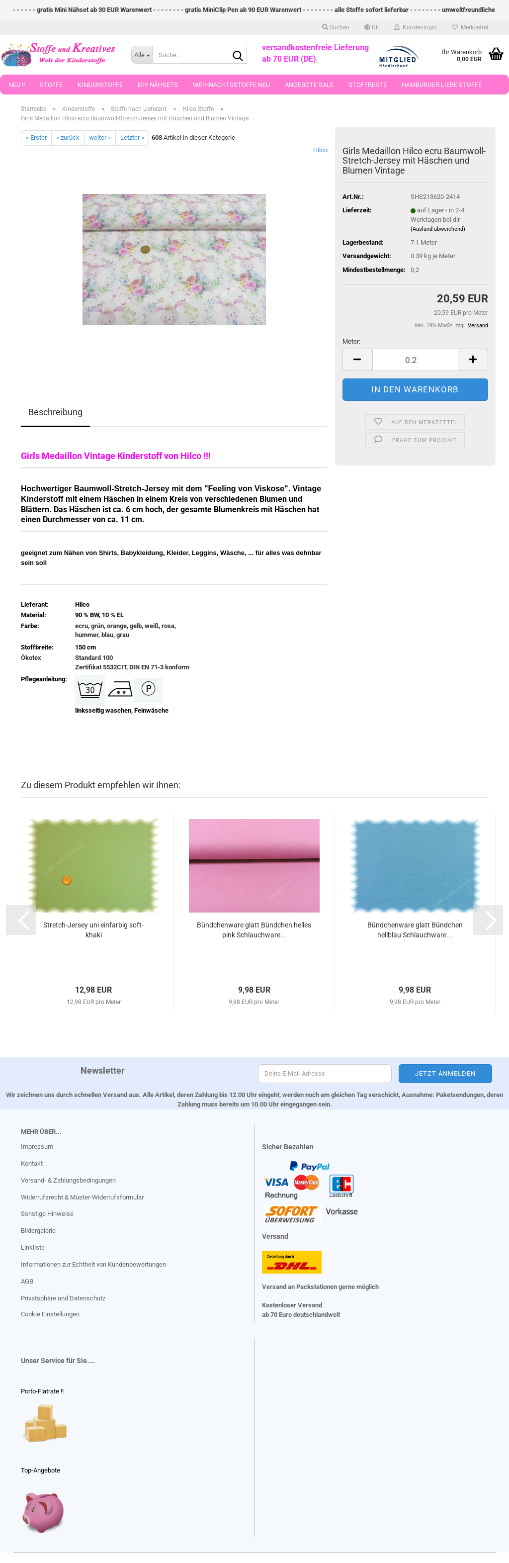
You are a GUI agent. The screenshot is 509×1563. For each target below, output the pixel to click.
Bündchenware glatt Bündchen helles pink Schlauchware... (254, 930)
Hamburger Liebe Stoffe (442, 85)
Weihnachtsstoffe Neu (231, 85)
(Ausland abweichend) (438, 229)
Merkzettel (470, 27)
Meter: (351, 341)
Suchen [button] (335, 27)
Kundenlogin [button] (415, 27)
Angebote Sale (309, 85)
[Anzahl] (415, 360)
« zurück (68, 137)
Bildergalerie (38, 1230)
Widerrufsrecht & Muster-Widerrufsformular (82, 1197)
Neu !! (16, 85)
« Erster (36, 137)
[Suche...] (141, 55)
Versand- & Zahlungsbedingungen (68, 1180)
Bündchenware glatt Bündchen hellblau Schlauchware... (415, 930)
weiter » (100, 137)
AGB (27, 1281)
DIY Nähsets (158, 85)
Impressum (37, 1146)
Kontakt (32, 1163)
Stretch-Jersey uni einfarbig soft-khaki (93, 930)
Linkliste (33, 1247)
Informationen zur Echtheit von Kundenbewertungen (93, 1264)
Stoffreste (367, 85)
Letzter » (132, 137)
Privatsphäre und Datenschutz (63, 1298)
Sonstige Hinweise (47, 1213)
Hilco (320, 150)
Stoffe (51, 85)
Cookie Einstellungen (50, 1314)
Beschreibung (55, 412)
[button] (372, 27)
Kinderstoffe (100, 85)
